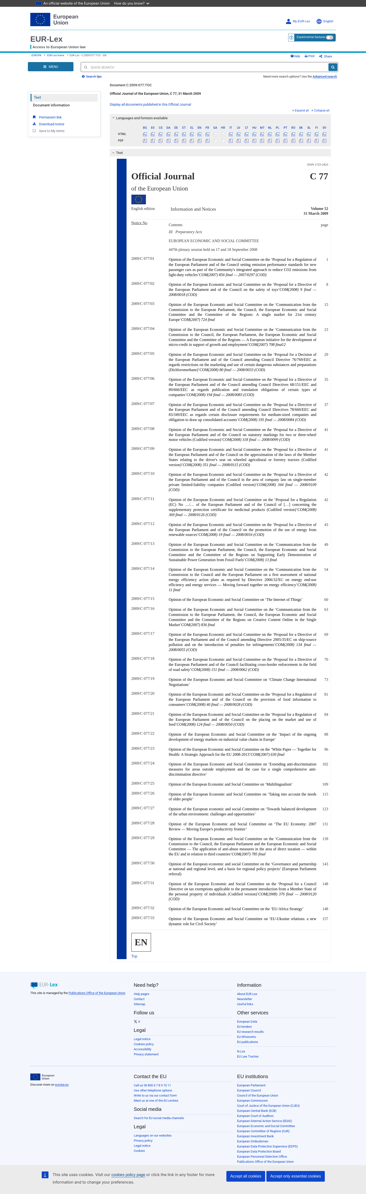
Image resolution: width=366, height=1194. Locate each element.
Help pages (141, 994)
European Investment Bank (255, 1136)
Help (295, 56)
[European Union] (42, 1077)
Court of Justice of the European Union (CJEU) (268, 1105)
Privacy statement (146, 1054)
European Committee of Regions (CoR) (263, 1131)
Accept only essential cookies (295, 1176)
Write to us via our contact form (155, 1095)
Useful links (245, 1004)
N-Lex (241, 1051)
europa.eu (62, 1084)
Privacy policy (143, 1140)
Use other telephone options (153, 1090)
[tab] (220, 118)
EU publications (247, 1042)
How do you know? (132, 3)
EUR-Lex (46, 39)
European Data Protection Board (259, 1151)
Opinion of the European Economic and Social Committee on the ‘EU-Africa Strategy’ (236, 909)
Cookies (139, 1151)
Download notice (48, 123)
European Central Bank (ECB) (257, 1111)
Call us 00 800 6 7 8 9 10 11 (152, 1085)
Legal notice (142, 1039)
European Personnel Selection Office (262, 1156)
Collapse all (320, 110)
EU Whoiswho (246, 1037)
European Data (247, 1021)
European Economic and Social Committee (266, 1126)
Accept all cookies (245, 1176)
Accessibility (142, 1049)
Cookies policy (144, 1044)
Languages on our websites (153, 1135)
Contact (139, 999)
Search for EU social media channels (159, 1118)
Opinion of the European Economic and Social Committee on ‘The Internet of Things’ (235, 599)
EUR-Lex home (55, 55)
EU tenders (244, 1026)
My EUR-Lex (298, 21)
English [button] (324, 21)
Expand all (300, 110)
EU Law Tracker (248, 1056)
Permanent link (47, 117)
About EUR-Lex (247, 994)
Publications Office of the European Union (97, 993)
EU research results (250, 1032)
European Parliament (251, 1085)
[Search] (332, 67)
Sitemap (139, 1004)
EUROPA (36, 55)
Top (134, 956)
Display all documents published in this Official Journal (150, 104)
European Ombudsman (252, 1141)
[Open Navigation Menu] (50, 66)
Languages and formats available (139, 118)
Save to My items (48, 130)
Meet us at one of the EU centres (156, 1100)
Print (310, 56)
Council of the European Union (257, 1095)
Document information (51, 105)
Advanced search (325, 76)
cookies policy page (128, 1175)
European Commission (252, 1100)
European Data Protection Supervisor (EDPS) (267, 1146)
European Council (249, 1090)
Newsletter (244, 999)
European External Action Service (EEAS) (264, 1121)
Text (37, 97)
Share (325, 56)
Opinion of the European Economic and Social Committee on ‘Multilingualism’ (231, 784)
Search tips (92, 76)
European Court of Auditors (255, 1116)
